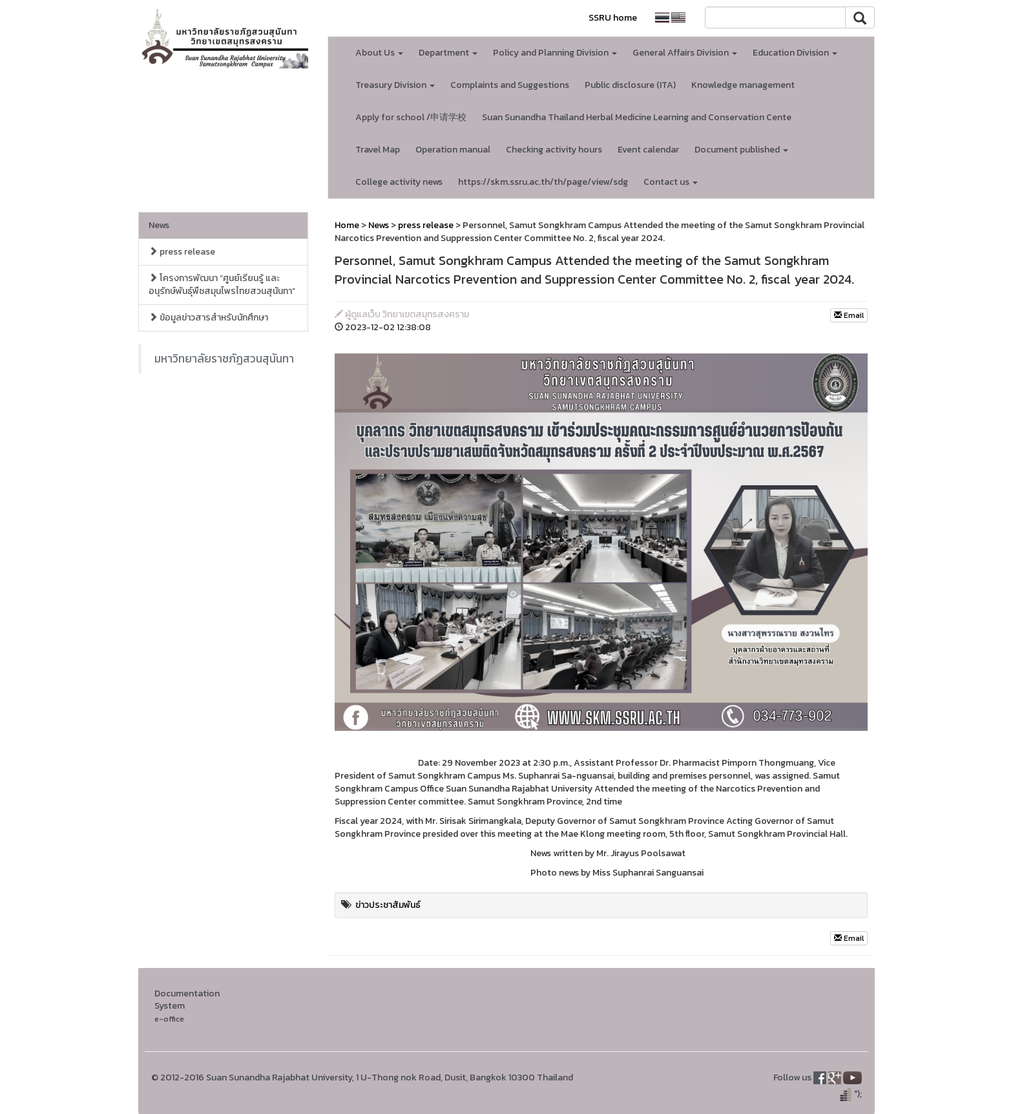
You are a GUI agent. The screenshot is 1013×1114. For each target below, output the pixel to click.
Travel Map (377, 149)
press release (182, 251)
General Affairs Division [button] (684, 52)
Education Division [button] (795, 52)
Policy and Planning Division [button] (555, 52)
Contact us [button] (670, 182)
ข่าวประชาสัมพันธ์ (388, 905)
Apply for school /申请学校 (410, 117)
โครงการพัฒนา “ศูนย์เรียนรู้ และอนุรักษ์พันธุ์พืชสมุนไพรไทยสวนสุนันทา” (222, 284)
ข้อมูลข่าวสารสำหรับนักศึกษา (208, 317)
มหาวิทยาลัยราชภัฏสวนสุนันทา (224, 358)
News (159, 225)
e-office (169, 1019)
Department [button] (448, 52)
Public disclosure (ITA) (630, 85)
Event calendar (648, 149)
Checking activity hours (554, 149)
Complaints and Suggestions (509, 85)
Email (849, 315)
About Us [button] (379, 52)
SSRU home (613, 18)
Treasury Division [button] (395, 85)
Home (347, 225)
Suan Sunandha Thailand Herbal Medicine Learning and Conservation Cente (636, 117)
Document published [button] (741, 149)
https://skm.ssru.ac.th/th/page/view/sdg (543, 182)
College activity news (399, 182)
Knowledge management (743, 85)
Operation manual (452, 149)
